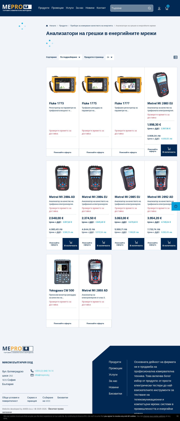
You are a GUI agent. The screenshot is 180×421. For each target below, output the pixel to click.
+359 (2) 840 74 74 (44, 370)
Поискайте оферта (62, 152)
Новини (90, 8)
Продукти (43, 8)
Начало (51, 26)
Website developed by (12, 408)
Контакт (101, 8)
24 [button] (108, 57)
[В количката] (169, 150)
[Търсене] (131, 8)
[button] (159, 8)
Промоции (57, 8)
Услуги (70, 8)
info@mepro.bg (42, 375)
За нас (79, 8)
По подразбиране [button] (68, 57)
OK (177, 416)
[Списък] (175, 57)
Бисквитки (115, 394)
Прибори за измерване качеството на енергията (91, 26)
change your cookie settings (154, 416)
